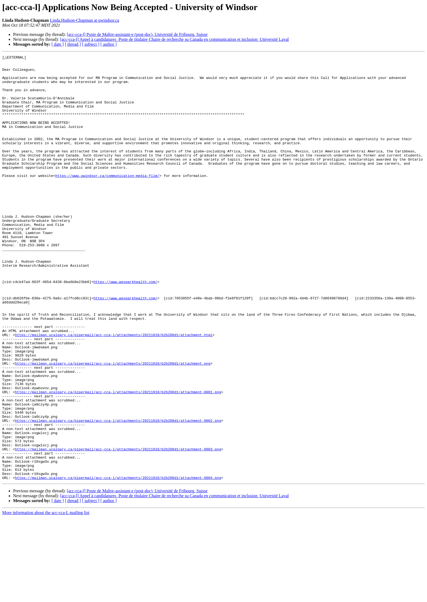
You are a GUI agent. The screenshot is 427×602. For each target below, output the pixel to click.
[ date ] (57, 44)
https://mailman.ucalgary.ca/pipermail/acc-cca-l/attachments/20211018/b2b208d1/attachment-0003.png (118, 528)
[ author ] (108, 44)
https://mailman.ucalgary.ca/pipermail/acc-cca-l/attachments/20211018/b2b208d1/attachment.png (113, 425)
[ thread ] (73, 44)
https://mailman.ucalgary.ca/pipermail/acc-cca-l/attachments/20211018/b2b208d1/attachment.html (113, 390)
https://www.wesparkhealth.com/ (125, 327)
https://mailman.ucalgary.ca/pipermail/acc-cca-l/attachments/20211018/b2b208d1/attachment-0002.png (118, 493)
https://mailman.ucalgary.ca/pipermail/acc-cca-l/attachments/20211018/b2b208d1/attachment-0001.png (118, 459)
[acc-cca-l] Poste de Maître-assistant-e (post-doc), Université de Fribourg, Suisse (137, 34)
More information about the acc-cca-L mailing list (45, 597)
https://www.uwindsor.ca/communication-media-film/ (107, 199)
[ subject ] (90, 44)
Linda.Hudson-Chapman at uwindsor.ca (84, 20)
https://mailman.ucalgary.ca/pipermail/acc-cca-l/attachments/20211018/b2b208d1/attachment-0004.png (118, 562)
